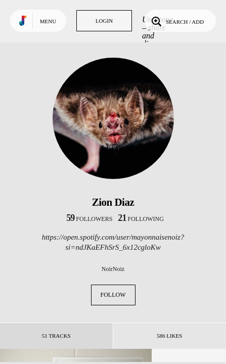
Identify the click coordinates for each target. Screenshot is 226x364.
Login (104, 21)
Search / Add (177, 21)
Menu (48, 21)
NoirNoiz (113, 268)
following (141, 218)
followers (89, 218)
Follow (113, 294)
